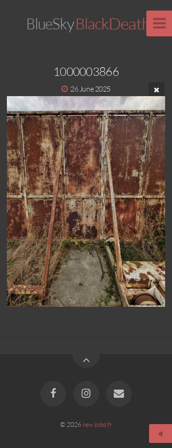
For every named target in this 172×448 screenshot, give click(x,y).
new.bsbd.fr (97, 424)
